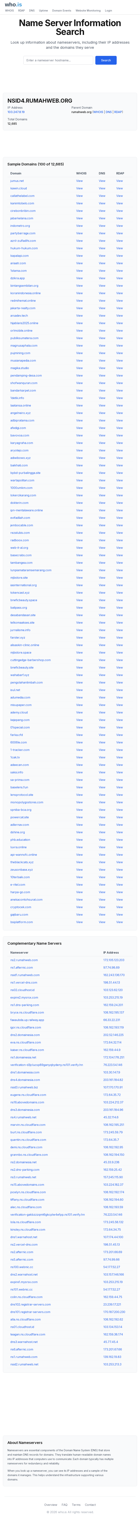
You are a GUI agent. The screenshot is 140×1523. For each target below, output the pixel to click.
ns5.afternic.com (21, 1259)
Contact (90, 1505)
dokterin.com (19, 503)
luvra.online (18, 847)
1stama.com (18, 270)
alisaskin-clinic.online (24, 645)
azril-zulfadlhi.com (23, 241)
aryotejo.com (19, 450)
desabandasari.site (23, 615)
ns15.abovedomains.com (27, 1184)
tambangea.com (21, 562)
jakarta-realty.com (22, 308)
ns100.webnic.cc (21, 1267)
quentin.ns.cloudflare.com (28, 1140)
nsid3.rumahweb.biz (24, 1087)
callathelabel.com (22, 196)
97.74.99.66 (111, 1259)
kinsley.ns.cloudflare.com (27, 1229)
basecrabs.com (21, 555)
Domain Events (61, 10)
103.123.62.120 (113, 990)
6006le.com (18, 742)
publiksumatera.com (24, 338)
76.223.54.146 (112, 1065)
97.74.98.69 (111, 967)
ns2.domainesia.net (23, 1162)
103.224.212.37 (113, 1102)
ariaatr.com (18, 263)
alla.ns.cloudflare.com (25, 1319)
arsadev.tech (19, 315)
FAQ (64, 1505)
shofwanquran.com (23, 383)
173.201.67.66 (112, 1349)
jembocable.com (21, 525)
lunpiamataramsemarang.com (30, 570)
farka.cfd (16, 735)
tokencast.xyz (20, 592)
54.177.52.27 (111, 1267)
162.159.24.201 (113, 1005)
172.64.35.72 (112, 1095)
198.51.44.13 (111, 982)
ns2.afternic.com (21, 1252)
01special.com (20, 727)
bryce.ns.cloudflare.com (27, 1012)
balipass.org (18, 607)
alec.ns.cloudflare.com (26, 1207)
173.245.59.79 (113, 1132)
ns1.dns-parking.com (24, 1005)
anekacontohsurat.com (26, 899)
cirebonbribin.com (23, 211)
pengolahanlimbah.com (26, 682)
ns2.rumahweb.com (24, 960)
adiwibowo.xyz (20, 458)
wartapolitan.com (22, 480)
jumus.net (17, 181)
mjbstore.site (19, 577)
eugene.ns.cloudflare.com (28, 1095)
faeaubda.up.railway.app (27, 1020)
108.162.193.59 (113, 1207)
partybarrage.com (22, 233)
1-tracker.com (20, 750)
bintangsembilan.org (24, 285)
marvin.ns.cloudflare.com (27, 1125)
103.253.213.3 (112, 1364)
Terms (76, 1505)
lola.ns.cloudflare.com (25, 1222)
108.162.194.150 (113, 1154)
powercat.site (19, 817)
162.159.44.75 (112, 1297)
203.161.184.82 (113, 1080)
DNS (32, 10)
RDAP (21, 10)
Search (106, 60)
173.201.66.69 (112, 1252)
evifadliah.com (20, 518)
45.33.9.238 (111, 1162)
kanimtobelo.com (22, 203)
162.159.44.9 (111, 1050)
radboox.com (19, 540)
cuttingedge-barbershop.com (30, 660)
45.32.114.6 (110, 1117)
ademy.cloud (19, 712)
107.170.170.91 (113, 1087)
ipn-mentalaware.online (26, 510)
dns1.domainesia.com (24, 1072)
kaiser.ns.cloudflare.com (27, 1050)
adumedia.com (20, 697)
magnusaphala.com (23, 345)
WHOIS (9, 10)
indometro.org (20, 226)
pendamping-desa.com (26, 375)
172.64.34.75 (112, 1229)
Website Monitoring (88, 10)
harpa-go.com (20, 892)
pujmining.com (20, 353)
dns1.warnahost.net (23, 1237)
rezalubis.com (20, 533)
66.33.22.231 (111, 1020)
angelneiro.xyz (20, 413)
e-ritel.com (17, 884)
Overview (50, 1505)
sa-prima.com (19, 780)
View (79, 181)
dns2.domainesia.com (25, 1035)
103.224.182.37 (113, 1184)
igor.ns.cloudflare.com (25, 1027)
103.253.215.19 (113, 997)
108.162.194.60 (113, 1199)
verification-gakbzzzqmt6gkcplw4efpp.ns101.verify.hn (47, 1214)
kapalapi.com (19, 255)
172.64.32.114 (112, 1042)
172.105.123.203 (113, 960)
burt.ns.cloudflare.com (26, 1132)
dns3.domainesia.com (25, 1110)
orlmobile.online (21, 330)
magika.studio (19, 368)
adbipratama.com (22, 420)
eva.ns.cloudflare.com (25, 1042)
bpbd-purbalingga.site (25, 473)
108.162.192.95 (113, 1147)
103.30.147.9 (111, 1072)
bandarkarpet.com (23, 390)
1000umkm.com (21, 488)
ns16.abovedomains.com (27, 1102)
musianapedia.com (23, 360)
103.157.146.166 (113, 1274)
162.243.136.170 (114, 975)
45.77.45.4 (110, 1342)
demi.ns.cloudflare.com (26, 1147)
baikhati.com (19, 465)
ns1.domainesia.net (23, 1057)
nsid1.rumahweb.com (25, 975)
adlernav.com (19, 825)
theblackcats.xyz (22, 862)
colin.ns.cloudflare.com (26, 1297)
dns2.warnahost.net (24, 1274)
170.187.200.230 (114, 1312)
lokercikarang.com (23, 495)
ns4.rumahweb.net (23, 1117)
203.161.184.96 (113, 1110)
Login (108, 10)
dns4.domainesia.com (25, 1080)
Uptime (43, 10)
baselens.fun (19, 787)
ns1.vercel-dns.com (23, 982)
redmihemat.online (23, 300)
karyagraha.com (21, 443)
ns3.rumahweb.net (23, 1177)
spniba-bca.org (20, 810)
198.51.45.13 (111, 1244)
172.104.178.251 (113, 1057)
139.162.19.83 (112, 1357)
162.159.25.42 (112, 1169)
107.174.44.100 (113, 1237)
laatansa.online (20, 405)
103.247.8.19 (16, 112)
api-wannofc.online (23, 854)
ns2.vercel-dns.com (24, 1244)
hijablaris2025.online (24, 323)
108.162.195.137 (113, 1012)
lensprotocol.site (21, 795)
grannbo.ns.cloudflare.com (29, 1154)
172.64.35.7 (111, 1140)
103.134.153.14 (112, 1327)
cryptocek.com (20, 907)
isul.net (15, 690)
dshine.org (17, 832)
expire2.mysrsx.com (24, 997)
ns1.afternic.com (21, 967)
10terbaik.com (20, 877)
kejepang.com (20, 720)
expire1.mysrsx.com (24, 1282)
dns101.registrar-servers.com (30, 1312)
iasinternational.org (23, 585)
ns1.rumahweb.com (23, 1357)
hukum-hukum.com (24, 248)
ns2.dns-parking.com (24, 1169)
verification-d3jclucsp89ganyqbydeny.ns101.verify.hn (46, 1065)
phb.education (20, 839)
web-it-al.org (19, 547)
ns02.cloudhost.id (22, 990)
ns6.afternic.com (21, 1349)
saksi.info (16, 772)
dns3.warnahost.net (24, 1342)
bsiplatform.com (21, 922)
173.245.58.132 (113, 1222)
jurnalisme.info (20, 630)
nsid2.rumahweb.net (24, 1364)
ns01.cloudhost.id (22, 1327)
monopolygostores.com (26, 802)
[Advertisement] (70, 80)
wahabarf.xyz (19, 675)
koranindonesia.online (25, 293)
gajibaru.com (19, 914)
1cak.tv (15, 757)
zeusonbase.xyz (21, 869)
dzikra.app (17, 278)
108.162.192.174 (113, 1192)
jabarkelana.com (21, 218)
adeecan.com (19, 765)
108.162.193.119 (113, 1027)
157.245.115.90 (113, 1177)
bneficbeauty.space (23, 600)
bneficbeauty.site (22, 667)
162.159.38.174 (113, 1334)
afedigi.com (18, 428)
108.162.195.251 (113, 1125)
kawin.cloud (18, 188)
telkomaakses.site (22, 622)
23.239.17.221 (112, 1304)
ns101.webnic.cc (21, 1289)
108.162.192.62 (113, 1319)
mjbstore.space (20, 652)
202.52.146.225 (113, 1035)
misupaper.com (21, 705)
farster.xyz (17, 637)
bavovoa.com (19, 435)
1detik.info (17, 398)
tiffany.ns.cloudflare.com (27, 1199)
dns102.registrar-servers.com (30, 1304)
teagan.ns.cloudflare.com (27, 1334)
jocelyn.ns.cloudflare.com (28, 1192)
